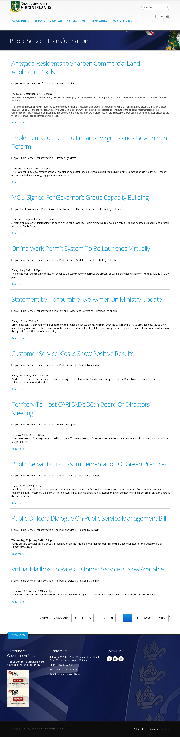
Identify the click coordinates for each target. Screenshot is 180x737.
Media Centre (99, 20)
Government (19, 20)
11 (136, 618)
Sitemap (154, 729)
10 (127, 618)
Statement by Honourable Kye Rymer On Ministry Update (86, 299)
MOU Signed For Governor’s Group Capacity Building (80, 197)
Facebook (155, 16)
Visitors (72, 20)
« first (44, 618)
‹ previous (61, 618)
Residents (39, 20)
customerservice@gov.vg (69, 674)
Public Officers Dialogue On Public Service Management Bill (88, 518)
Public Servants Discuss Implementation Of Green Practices (89, 464)
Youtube (167, 16)
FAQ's (136, 729)
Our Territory (121, 20)
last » (162, 618)
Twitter (161, 16)
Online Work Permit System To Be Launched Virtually (80, 248)
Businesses (56, 20)
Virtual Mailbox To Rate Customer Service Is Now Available (87, 569)
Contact (165, 729)
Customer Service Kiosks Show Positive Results (72, 353)
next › (148, 618)
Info (144, 729)
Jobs (84, 20)
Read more (17, 122)
